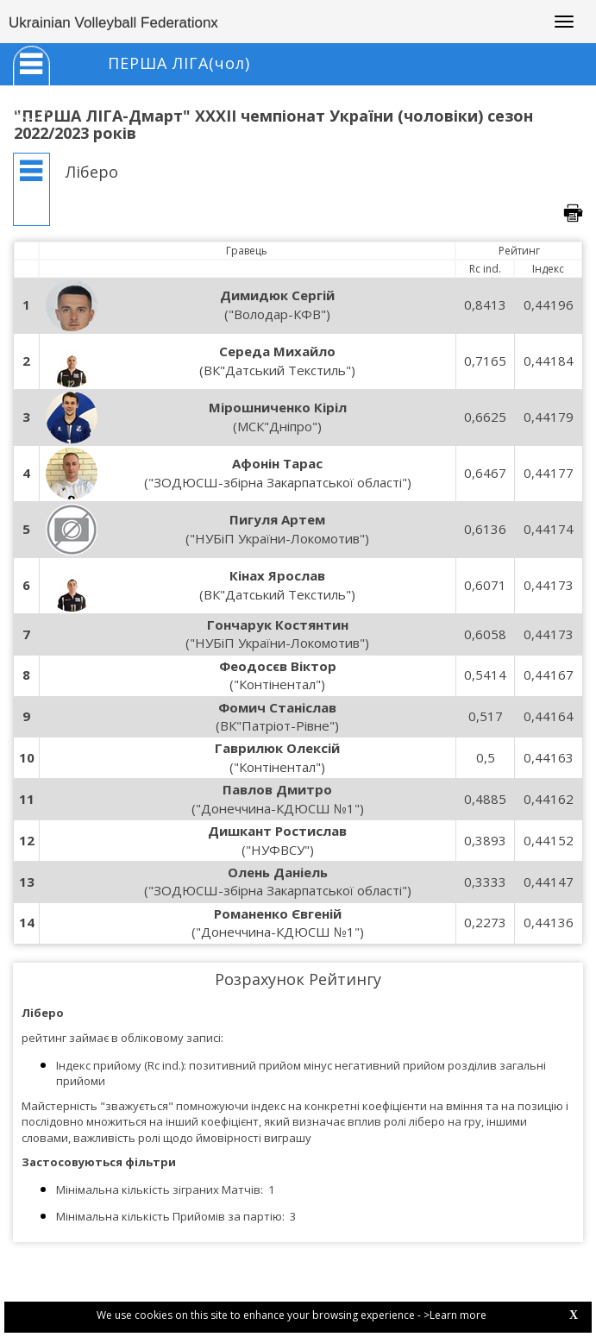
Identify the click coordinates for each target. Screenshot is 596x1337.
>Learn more (454, 1315)
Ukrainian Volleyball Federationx (113, 23)
